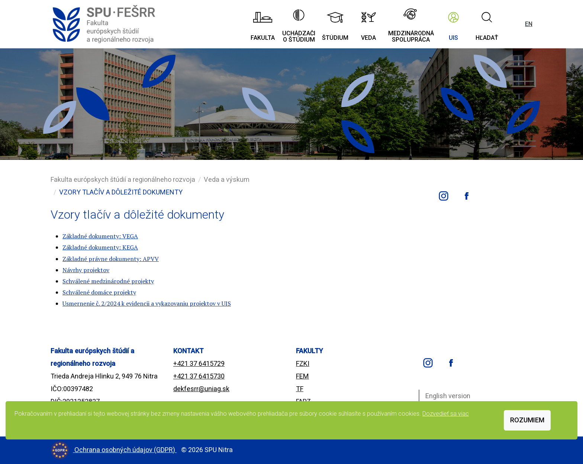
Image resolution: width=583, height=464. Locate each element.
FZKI (302, 363)
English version (447, 396)
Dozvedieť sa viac (445, 413)
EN (528, 24)
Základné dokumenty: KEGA (100, 247)
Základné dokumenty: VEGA (100, 236)
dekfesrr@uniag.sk (201, 389)
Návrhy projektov (85, 270)
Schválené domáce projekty (99, 292)
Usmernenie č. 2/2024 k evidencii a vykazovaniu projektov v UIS (146, 303)
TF (299, 389)
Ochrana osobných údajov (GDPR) (125, 450)
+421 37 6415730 (199, 376)
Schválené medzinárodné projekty (108, 281)
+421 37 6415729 (199, 363)
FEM (302, 376)
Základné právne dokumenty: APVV (110, 259)
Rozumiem (527, 420)
